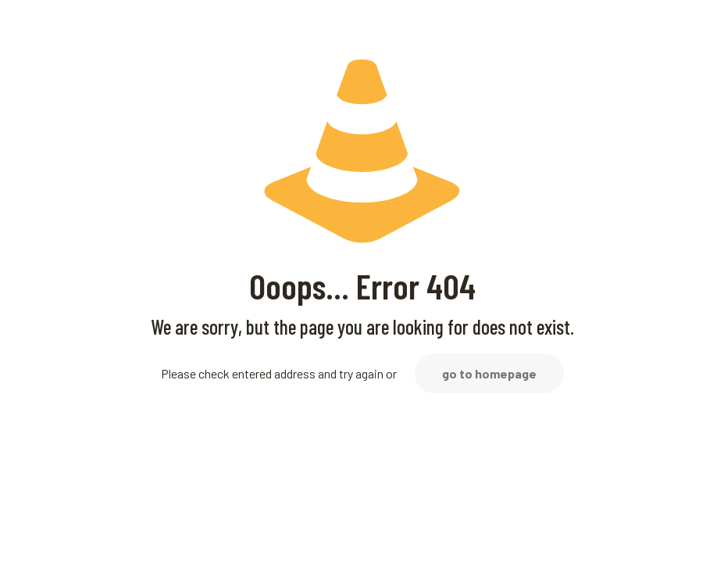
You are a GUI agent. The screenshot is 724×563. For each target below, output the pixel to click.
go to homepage (489, 373)
